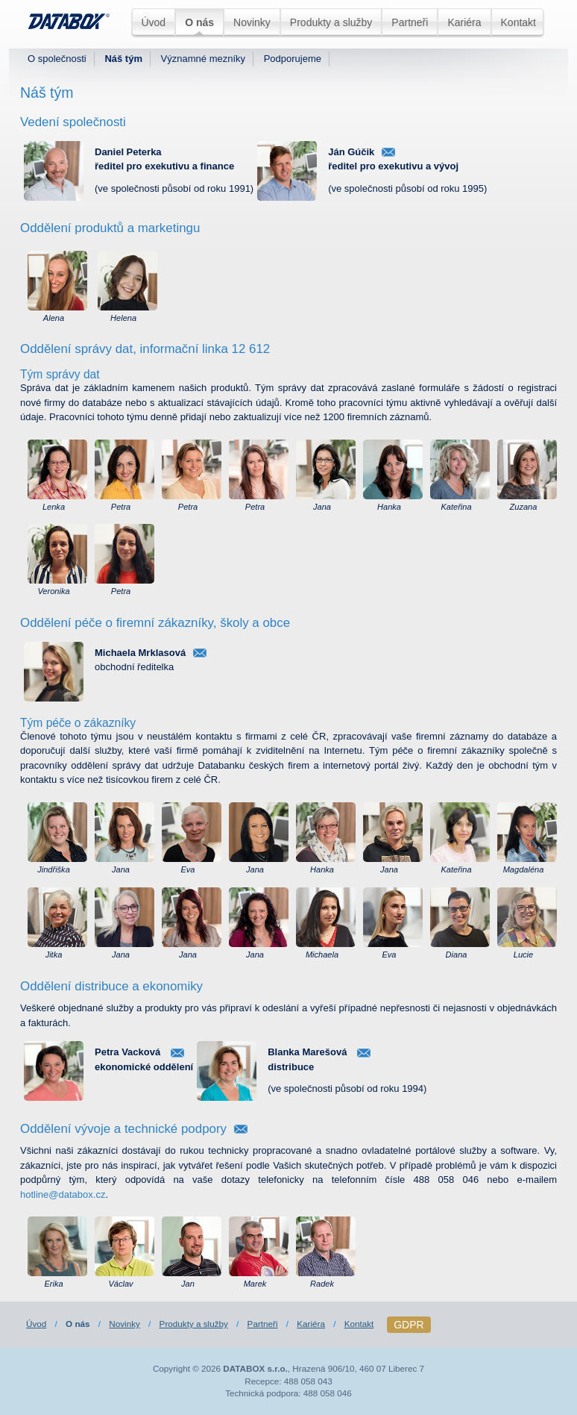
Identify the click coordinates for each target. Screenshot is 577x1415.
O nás (199, 22)
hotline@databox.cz (62, 1194)
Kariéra (464, 22)
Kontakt (518, 22)
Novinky (252, 22)
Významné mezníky (203, 58)
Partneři (409, 22)
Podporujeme (292, 58)
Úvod (153, 22)
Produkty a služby (331, 22)
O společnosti (57, 58)
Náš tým (123, 58)
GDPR (408, 1325)
